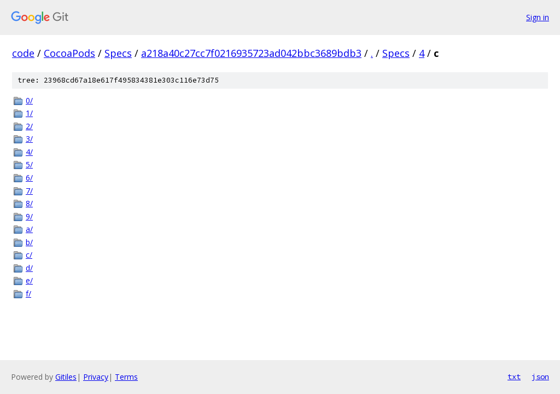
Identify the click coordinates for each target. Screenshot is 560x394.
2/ (29, 126)
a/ (29, 229)
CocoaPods (69, 53)
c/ (29, 255)
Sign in (537, 17)
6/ (29, 177)
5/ (29, 164)
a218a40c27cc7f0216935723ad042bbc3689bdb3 (251, 53)
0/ (29, 100)
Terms (126, 377)
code (23, 53)
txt (514, 376)
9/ (29, 216)
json (540, 376)
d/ (29, 268)
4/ (29, 152)
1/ (29, 113)
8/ (29, 203)
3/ (29, 139)
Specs (118, 53)
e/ (29, 280)
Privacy (95, 377)
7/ (29, 191)
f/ (28, 293)
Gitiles (66, 377)
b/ (29, 242)
